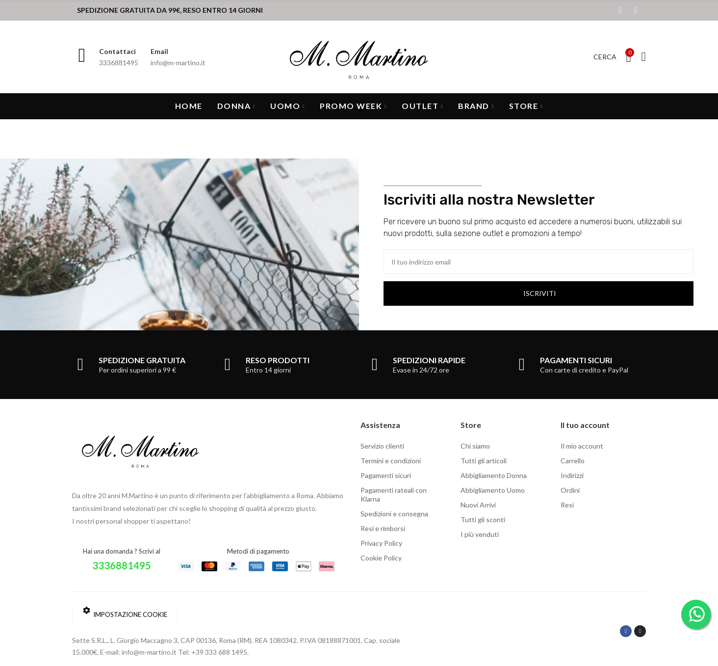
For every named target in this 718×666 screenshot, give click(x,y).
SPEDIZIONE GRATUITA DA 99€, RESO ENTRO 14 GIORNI (170, 10)
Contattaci (117, 51)
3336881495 (121, 565)
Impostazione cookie (124, 612)
